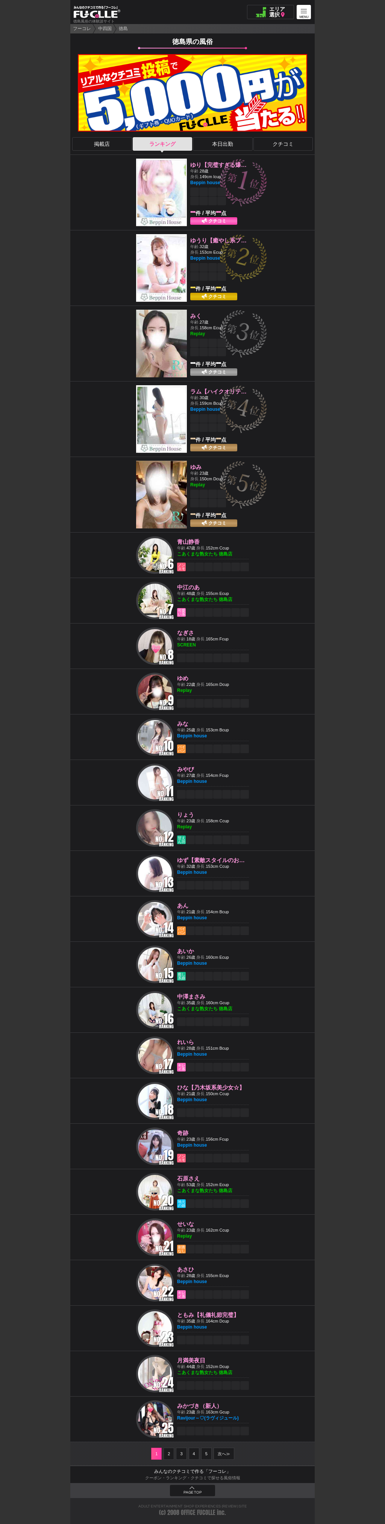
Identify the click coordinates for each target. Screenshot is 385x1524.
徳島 (123, 28)
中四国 (105, 28)
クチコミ (283, 144)
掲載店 (102, 144)
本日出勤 (222, 144)
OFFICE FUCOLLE (198, 1512)
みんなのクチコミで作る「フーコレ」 (192, 1471)
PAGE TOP (192, 1492)
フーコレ (82, 28)
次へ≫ (224, 1453)
